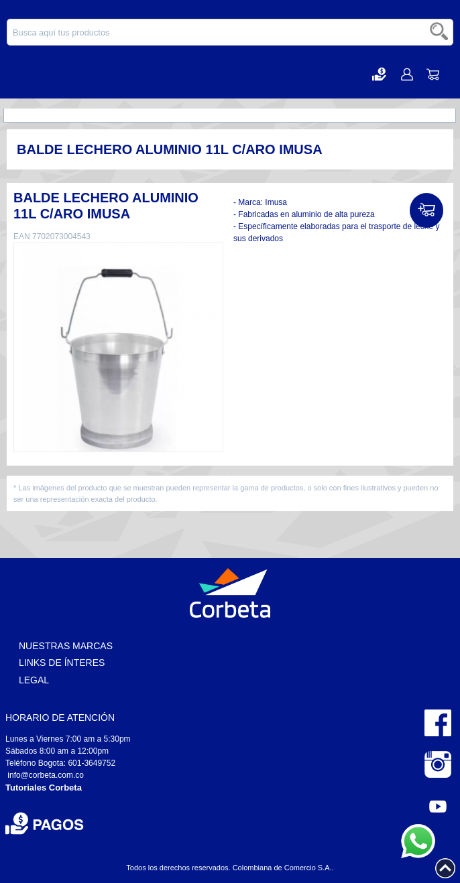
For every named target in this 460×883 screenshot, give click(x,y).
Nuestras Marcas (66, 645)
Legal (34, 680)
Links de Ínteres (62, 662)
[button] (379, 74)
